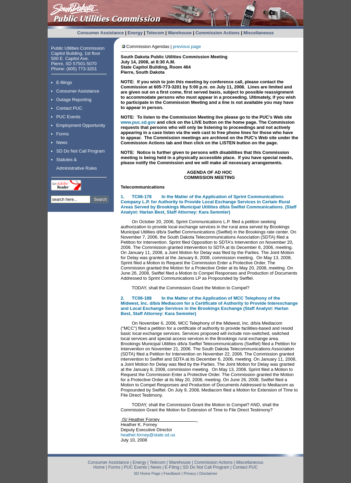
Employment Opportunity (80, 125)
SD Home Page (147, 473)
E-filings (64, 82)
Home (99, 467)
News (62, 142)
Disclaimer (208, 473)
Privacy (190, 473)
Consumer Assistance (100, 32)
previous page (187, 46)
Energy (135, 32)
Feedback (172, 473)
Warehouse (180, 32)
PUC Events (68, 116)
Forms (62, 133)
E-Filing (172, 467)
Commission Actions (217, 32)
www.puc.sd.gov (139, 122)
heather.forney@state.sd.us (148, 434)
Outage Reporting (74, 99)
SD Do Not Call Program (80, 151)
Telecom (155, 32)
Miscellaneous (258, 32)
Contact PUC (69, 108)
